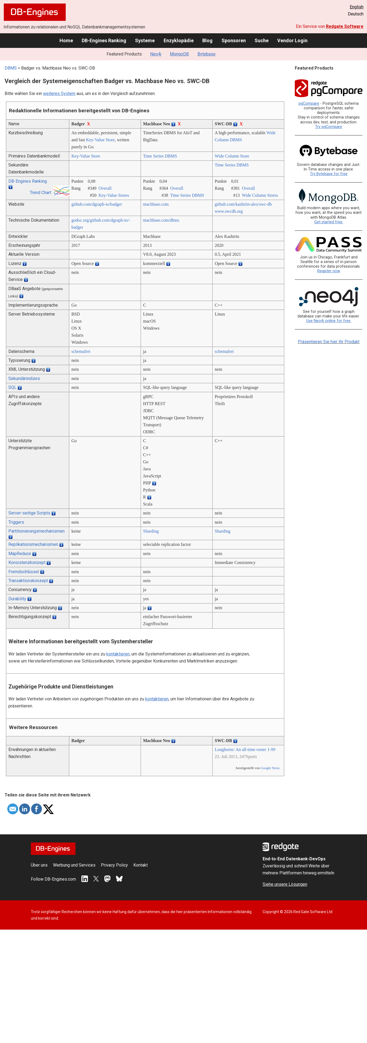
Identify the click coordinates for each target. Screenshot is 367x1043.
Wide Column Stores (260, 195)
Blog (207, 40)
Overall (104, 188)
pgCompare (309, 103)
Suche (261, 40)
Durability (17, 598)
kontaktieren (118, 654)
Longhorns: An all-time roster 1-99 (245, 749)
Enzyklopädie (179, 40)
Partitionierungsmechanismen (36, 531)
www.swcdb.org (229, 211)
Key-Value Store (100, 139)
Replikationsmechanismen (33, 544)
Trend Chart (40, 192)
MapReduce (19, 553)
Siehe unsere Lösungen (285, 884)
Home (66, 40)
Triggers (16, 522)
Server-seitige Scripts (29, 513)
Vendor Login (292, 40)
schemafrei (80, 351)
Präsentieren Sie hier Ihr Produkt (328, 341)
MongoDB (179, 54)
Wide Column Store (232, 156)
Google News (270, 768)
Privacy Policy (114, 865)
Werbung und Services (74, 865)
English (356, 6)
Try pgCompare (328, 126)
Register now (328, 271)
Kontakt (140, 865)
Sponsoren (233, 40)
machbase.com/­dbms (161, 220)
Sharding (151, 531)
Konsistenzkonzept (26, 562)
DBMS (11, 68)
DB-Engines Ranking (104, 40)
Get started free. (328, 222)
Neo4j (155, 54)
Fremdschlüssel (23, 571)
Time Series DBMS (160, 156)
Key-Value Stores (113, 195)
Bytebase (206, 54)
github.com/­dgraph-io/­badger (96, 204)
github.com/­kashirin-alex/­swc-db (243, 204)
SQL (12, 387)
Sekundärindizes (24, 378)
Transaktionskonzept (28, 580)
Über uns (39, 865)
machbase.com (156, 204)
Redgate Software (344, 26)
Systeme (145, 40)
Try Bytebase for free (329, 174)
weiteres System (59, 93)
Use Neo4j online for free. (328, 321)
